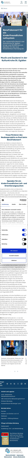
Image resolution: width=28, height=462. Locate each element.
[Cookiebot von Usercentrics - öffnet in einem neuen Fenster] (20, 200)
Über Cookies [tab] (22, 204)
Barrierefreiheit (10, 455)
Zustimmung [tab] (5, 204)
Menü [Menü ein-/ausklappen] (26, 2)
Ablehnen (14, 260)
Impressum (20, 455)
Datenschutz (8, 457)
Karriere (3, 411)
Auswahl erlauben (14, 255)
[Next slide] (18, 371)
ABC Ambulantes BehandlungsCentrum (13, 398)
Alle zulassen (14, 250)
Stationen (4, 416)
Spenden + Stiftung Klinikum (9, 418)
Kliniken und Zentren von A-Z (10, 413)
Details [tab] (14, 204)
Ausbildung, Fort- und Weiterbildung (12, 428)
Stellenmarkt (5, 426)
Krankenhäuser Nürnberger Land (11, 403)
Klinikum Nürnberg (6, 401)
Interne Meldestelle (19, 457)
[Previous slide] (10, 371)
